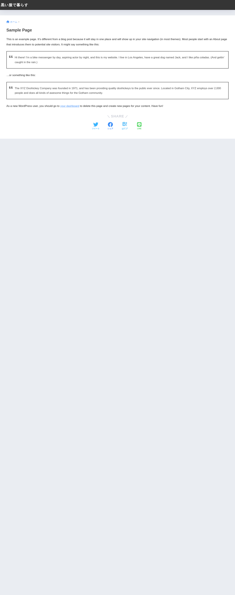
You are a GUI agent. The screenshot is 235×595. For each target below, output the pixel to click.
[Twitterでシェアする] (96, 126)
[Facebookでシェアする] (110, 126)
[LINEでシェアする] (139, 126)
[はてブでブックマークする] (125, 126)
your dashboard (69, 106)
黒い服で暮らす (14, 5)
